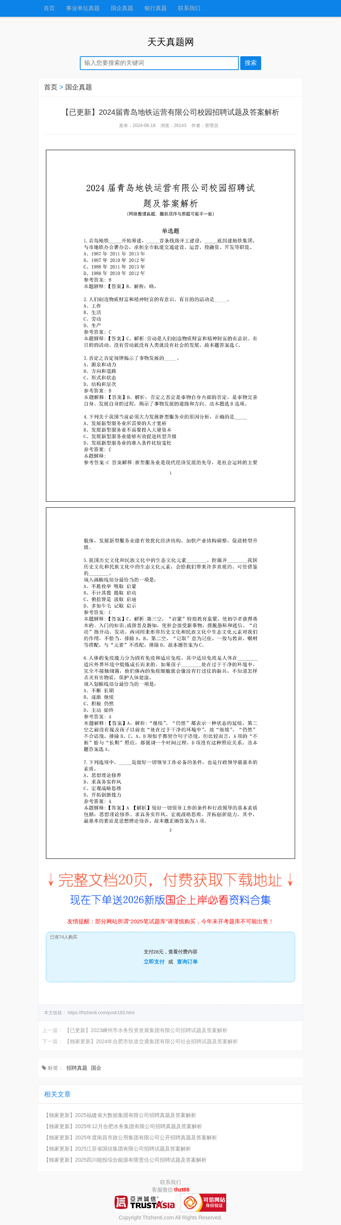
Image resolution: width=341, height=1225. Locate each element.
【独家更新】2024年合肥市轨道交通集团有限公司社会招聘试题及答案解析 (151, 1041)
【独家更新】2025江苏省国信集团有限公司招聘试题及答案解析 (117, 1149)
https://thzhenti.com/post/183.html (101, 1012)
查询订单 (187, 962)
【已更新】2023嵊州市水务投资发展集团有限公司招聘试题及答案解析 (146, 1030)
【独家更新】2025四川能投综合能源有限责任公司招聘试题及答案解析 (125, 1160)
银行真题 (155, 8)
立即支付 (154, 962)
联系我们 (189, 8)
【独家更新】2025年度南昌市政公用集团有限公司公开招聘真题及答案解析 (130, 1137)
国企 (96, 1068)
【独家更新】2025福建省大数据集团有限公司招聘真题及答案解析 (120, 1115)
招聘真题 (76, 1068)
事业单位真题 (83, 8)
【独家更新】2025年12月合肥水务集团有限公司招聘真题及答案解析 (123, 1126)
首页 (49, 8)
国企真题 (122, 8)
